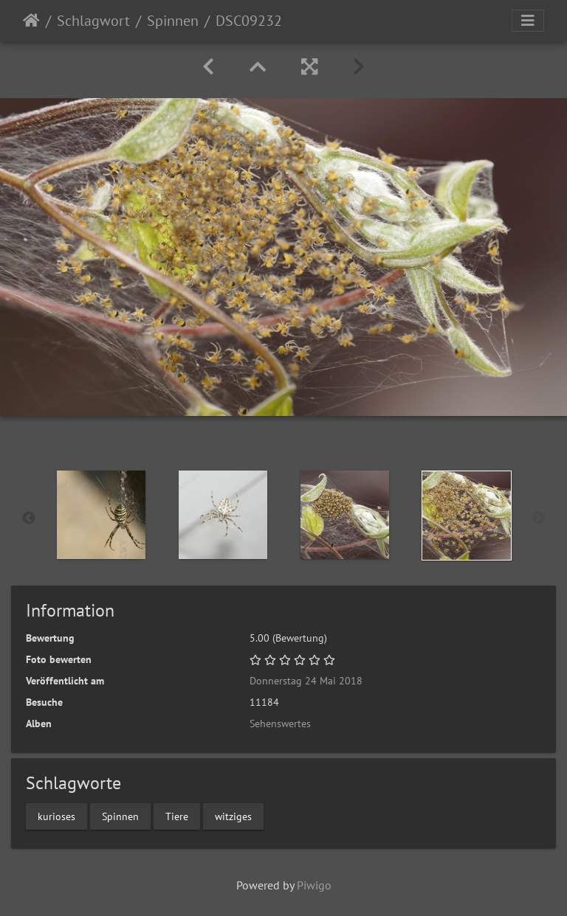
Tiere (176, 815)
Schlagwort (93, 20)
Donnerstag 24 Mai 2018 (306, 680)
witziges (233, 815)
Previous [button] (28, 518)
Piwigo (314, 885)
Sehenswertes (280, 723)
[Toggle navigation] (528, 21)
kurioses (56, 815)
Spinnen (173, 20)
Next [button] (538, 518)
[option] (101, 515)
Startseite (31, 21)
